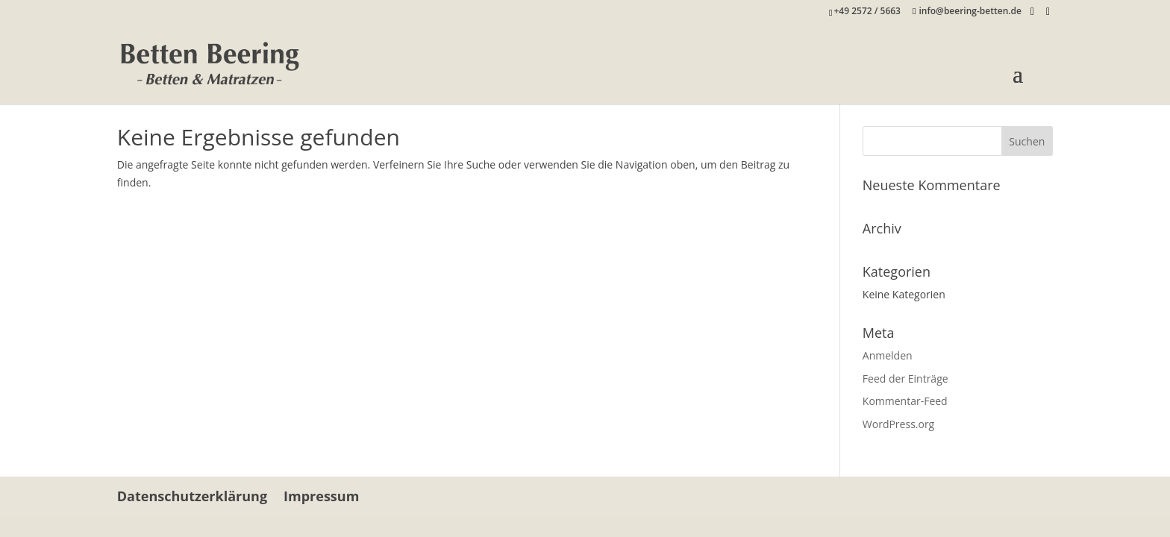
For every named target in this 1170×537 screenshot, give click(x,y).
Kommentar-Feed (905, 401)
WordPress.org (898, 424)
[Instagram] (1048, 12)
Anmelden (888, 355)
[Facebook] (1032, 12)
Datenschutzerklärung (192, 496)
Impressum (321, 496)
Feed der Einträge (905, 378)
